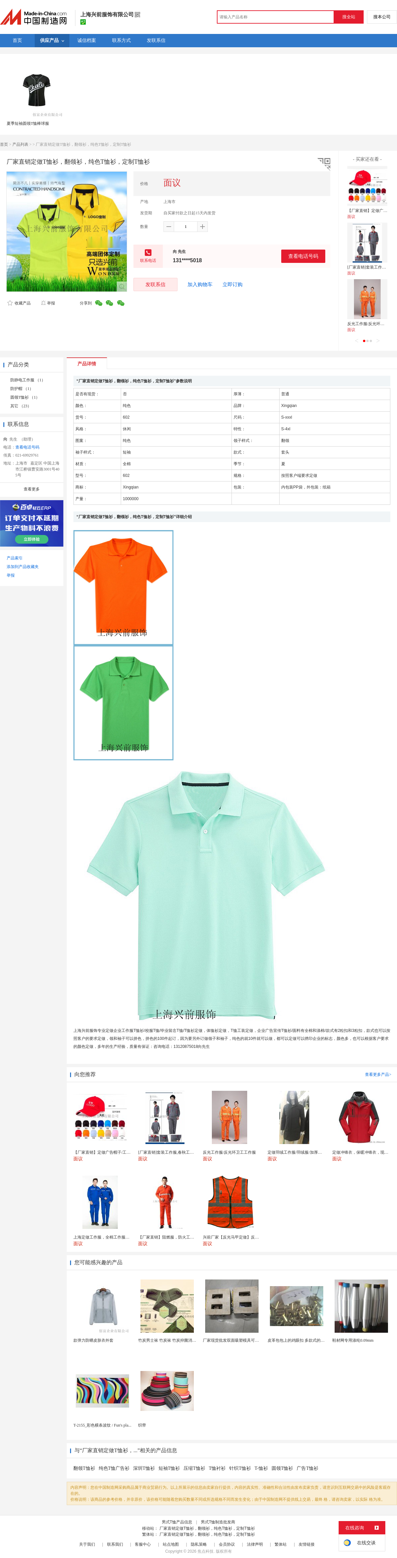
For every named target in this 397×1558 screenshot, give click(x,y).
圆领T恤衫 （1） (25, 397)
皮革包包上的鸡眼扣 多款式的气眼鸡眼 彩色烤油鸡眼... (316, 1340)
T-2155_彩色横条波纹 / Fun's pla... (102, 1425)
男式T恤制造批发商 (218, 1522)
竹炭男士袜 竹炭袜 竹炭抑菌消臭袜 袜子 (173, 1340)
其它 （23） (20, 406)
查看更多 (32, 489)
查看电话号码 (303, 256)
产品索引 (15, 558)
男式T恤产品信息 (177, 1522)
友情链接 (307, 1544)
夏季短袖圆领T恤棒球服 (28, 123)
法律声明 (255, 1544)
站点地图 (171, 1544)
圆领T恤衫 (282, 1468)
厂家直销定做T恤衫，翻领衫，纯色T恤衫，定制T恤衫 (207, 1528)
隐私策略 (199, 1544)
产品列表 (20, 144)
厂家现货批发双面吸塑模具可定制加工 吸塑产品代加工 (251, 1340)
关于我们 (87, 1544)
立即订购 (233, 284)
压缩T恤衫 (194, 1468)
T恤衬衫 (217, 1468)
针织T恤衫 (240, 1468)
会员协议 (227, 1544)
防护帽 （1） (21, 388)
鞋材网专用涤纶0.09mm (353, 1340)
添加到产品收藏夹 (23, 566)
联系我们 (115, 1544)
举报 (48, 303)
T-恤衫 (261, 1468)
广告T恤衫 (307, 1468)
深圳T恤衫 (144, 1468)
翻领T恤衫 (84, 1468)
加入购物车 (200, 284)
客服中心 (143, 1544)
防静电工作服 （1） (27, 380)
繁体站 (281, 1544)
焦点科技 (205, 1551)
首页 (4, 144)
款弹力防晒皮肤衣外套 (93, 1340)
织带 (142, 1425)
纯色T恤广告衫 (114, 1468)
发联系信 (155, 284)
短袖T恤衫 (169, 1468)
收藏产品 (19, 303)
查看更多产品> (378, 1074)
